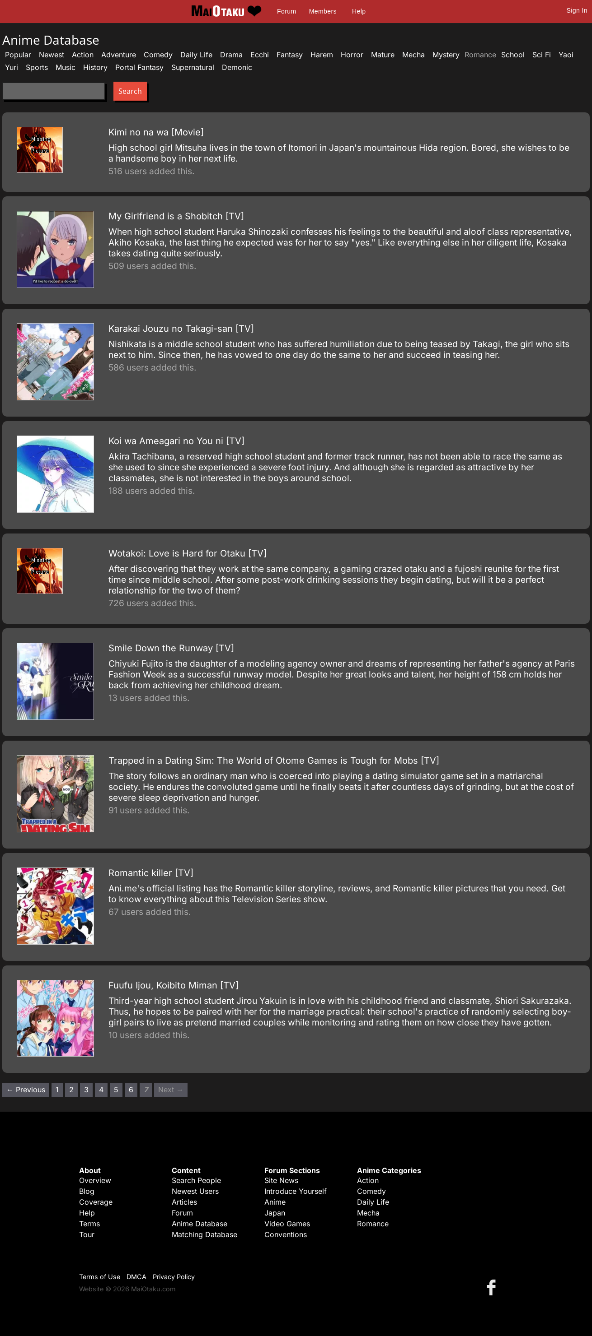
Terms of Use (99, 1276)
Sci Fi (541, 54)
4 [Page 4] (101, 1089)
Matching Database (204, 1234)
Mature (383, 54)
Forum (286, 11)
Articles (184, 1201)
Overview (95, 1180)
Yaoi (566, 54)
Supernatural (192, 67)
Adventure (118, 54)
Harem (321, 54)
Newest (51, 54)
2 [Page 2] (71, 1089)
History (95, 67)
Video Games (287, 1223)
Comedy (158, 54)
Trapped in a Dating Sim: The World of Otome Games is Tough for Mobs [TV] (273, 760)
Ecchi (259, 54)
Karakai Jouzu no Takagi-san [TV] (181, 328)
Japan (274, 1212)
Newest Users (195, 1191)
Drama (231, 54)
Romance (373, 1223)
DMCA (136, 1276)
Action (83, 54)
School (513, 54)
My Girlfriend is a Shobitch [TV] (176, 216)
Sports (37, 67)
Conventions (285, 1234)
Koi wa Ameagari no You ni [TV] (176, 441)
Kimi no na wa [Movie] (156, 132)
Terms (89, 1223)
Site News (281, 1180)
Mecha (413, 54)
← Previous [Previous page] (25, 1089)
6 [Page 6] (131, 1089)
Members (323, 11)
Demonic (237, 67)
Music (65, 67)
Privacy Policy (174, 1276)
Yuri (11, 67)
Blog (86, 1191)
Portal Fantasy (139, 67)
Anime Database (199, 1223)
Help (359, 11)
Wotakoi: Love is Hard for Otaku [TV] (187, 553)
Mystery (446, 54)
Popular (18, 54)
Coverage (96, 1201)
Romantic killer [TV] (150, 872)
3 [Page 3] (86, 1089)
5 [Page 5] (116, 1089)
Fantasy (290, 54)
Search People (196, 1180)
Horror (352, 54)
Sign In (577, 10)
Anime (275, 1201)
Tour (86, 1234)
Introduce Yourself (295, 1191)
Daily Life (196, 54)
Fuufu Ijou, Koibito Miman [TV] (173, 985)
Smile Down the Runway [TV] (171, 648)
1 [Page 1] (57, 1089)
